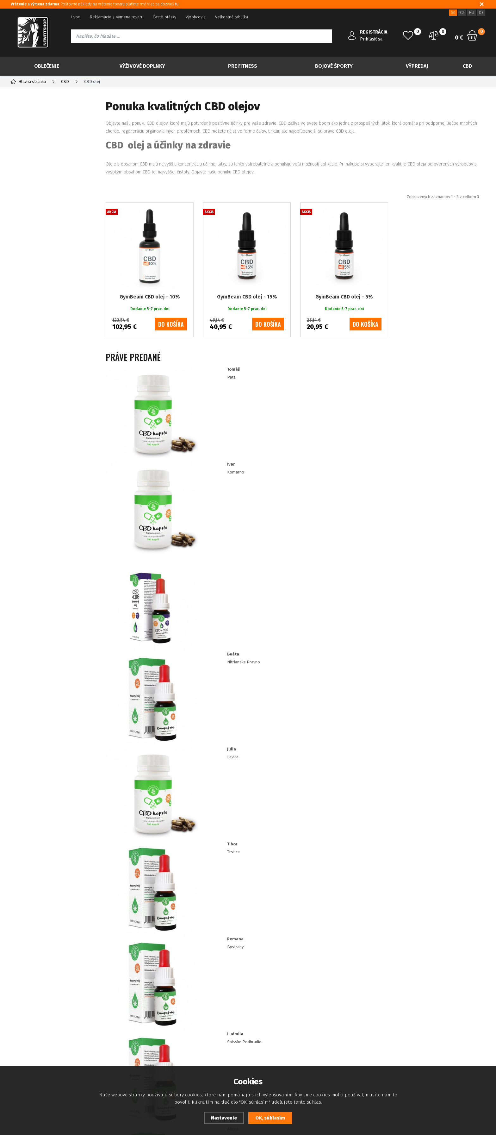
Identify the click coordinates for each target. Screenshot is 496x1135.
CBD (467, 66)
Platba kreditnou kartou (32, 1015)
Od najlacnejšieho (243, 207)
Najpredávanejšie (189, 207)
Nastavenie (224, 1118)
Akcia (31, 160)
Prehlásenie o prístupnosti (35, 1053)
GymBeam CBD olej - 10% (150, 322)
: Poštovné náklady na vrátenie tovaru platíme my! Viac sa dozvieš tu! (95, 4)
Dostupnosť (190, 1005)
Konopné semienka (45, 234)
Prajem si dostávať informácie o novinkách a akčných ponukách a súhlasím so (225, 939)
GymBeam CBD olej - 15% (247, 322)
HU (471, 12)
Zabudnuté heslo (106, 1015)
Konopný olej (39, 244)
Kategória (31, 106)
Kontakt (97, 1024)
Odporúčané (141, 207)
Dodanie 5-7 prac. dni (47, 490)
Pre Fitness (242, 66)
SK (453, 12)
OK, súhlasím (270, 1118)
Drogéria (30, 373)
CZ (462, 12)
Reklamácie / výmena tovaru (116, 17)
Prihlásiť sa (371, 39)
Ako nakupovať (24, 1043)
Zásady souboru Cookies (203, 1015)
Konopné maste (42, 275)
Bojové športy (334, 66)
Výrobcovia (196, 17)
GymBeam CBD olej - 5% (344, 322)
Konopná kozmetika (46, 264)
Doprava (187, 1034)
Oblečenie (46, 66)
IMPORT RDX (34, 398)
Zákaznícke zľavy (195, 1024)
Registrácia (101, 1005)
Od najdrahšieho (295, 207)
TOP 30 (33, 129)
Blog (15, 1005)
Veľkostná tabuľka (231, 17)
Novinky (34, 144)
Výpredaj (417, 66)
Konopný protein (43, 254)
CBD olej (34, 204)
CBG (29, 214)
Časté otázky (164, 17)
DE (481, 12)
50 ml (31, 431)
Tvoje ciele (32, 361)
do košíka (171, 350)
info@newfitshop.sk (416, 1020)
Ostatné (34, 285)
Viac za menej (42, 176)
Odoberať (450, 939)
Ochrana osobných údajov (35, 1024)
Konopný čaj (38, 224)
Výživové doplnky (142, 66)
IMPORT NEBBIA (37, 386)
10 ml (31, 461)
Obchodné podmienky (31, 1034)
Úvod (75, 17)
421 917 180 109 (409, 1006)
